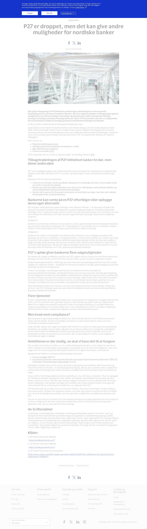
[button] (71, 522)
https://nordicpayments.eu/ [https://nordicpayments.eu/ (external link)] (42, 440)
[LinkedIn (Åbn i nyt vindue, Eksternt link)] (77, 522)
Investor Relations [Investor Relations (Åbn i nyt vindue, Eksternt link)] (69, 509)
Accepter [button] (30, 13)
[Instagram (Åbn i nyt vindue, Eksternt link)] (84, 522)
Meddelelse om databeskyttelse (119, 503)
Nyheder (65, 499)
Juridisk (116, 497)
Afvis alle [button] (49, 13)
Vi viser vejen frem (18, 495)
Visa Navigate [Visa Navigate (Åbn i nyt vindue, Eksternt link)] (67, 504)
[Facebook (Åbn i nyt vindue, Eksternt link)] (64, 522)
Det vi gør (14, 499)
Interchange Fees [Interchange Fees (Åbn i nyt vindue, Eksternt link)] (119, 514)
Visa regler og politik (95, 504)
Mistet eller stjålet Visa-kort (97, 495)
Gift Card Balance (94, 499)
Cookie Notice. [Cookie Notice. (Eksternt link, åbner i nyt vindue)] (80, 7)
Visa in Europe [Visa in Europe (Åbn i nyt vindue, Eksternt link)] (16, 509)
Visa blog (65, 495)
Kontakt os (91, 508)
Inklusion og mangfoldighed (47, 499)
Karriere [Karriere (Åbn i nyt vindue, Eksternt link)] (14, 504)
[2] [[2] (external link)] (92, 154)
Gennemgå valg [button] (67, 13)
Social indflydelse (43, 495)
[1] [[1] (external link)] (52, 151)
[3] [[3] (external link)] (30, 176)
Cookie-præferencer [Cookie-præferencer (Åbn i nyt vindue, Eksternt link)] (120, 509)
